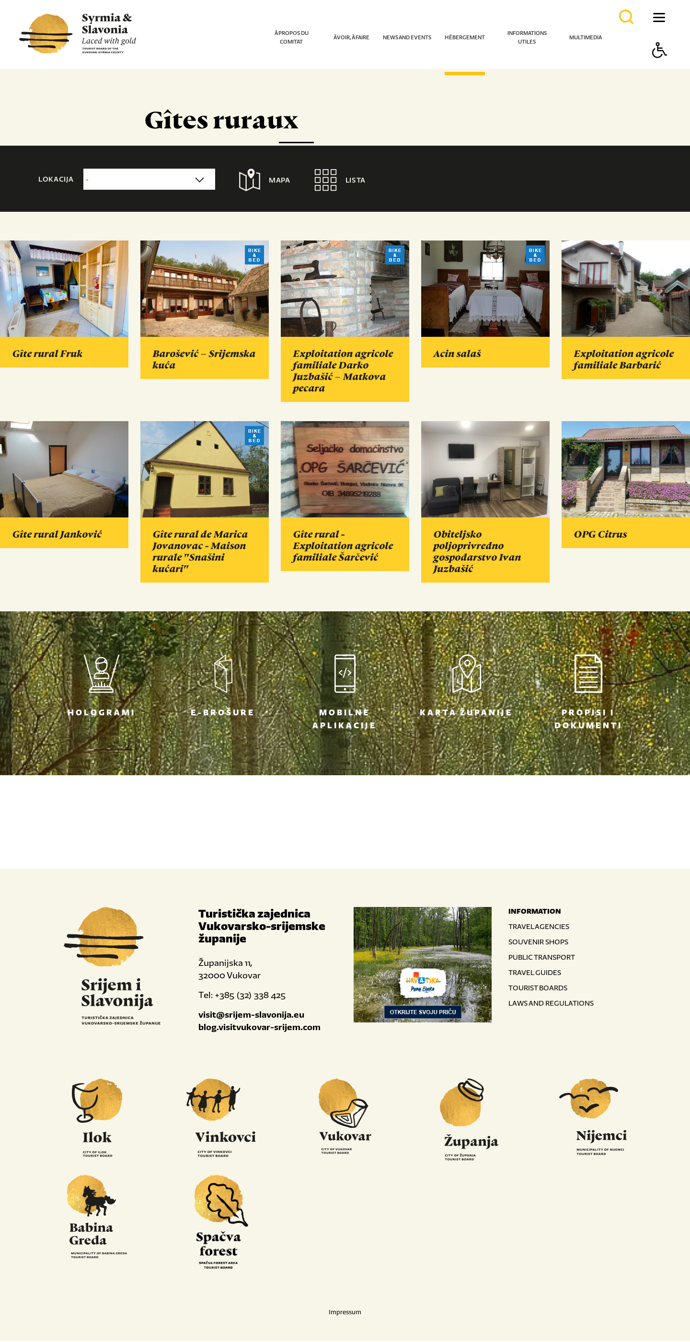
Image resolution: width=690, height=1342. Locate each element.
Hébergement (465, 37)
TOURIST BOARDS (537, 988)
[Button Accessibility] (660, 67)
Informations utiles (527, 37)
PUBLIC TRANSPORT (541, 958)
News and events (407, 37)
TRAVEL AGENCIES (538, 927)
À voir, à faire (351, 37)
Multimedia (585, 37)
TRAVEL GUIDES (534, 973)
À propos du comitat (292, 37)
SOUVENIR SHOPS (538, 942)
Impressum (345, 1313)
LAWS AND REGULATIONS (551, 1004)
